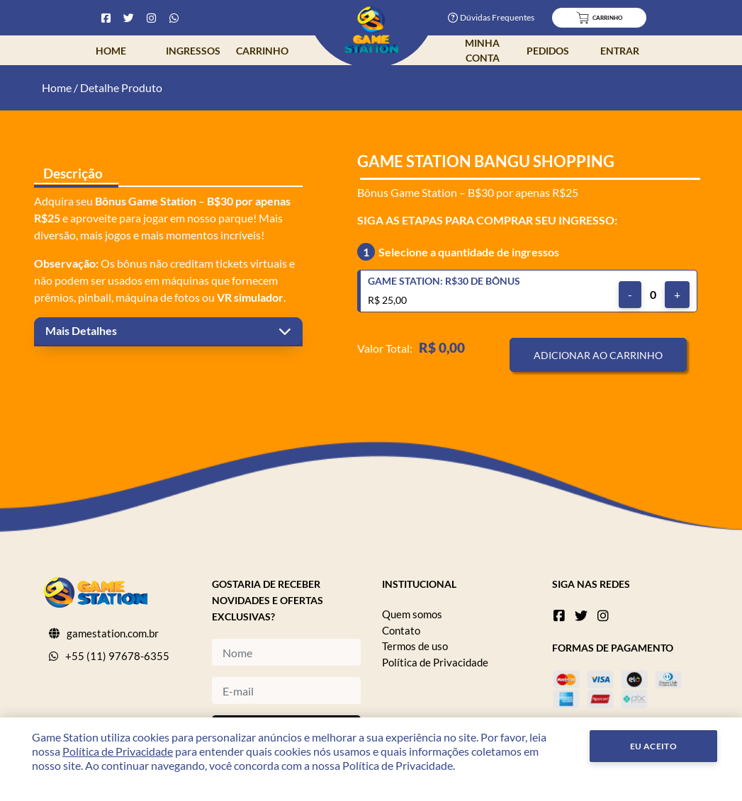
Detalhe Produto (121, 87)
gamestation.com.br (113, 633)
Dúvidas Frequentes (491, 17)
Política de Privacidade (435, 662)
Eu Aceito (654, 746)
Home (111, 51)
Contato (401, 630)
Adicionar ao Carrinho (598, 355)
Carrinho (262, 51)
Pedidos (548, 51)
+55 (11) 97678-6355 (117, 655)
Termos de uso (415, 646)
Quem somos (412, 614)
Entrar (619, 51)
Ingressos (193, 51)
